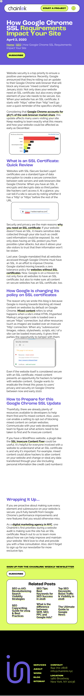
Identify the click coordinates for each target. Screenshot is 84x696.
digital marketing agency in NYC (32, 524)
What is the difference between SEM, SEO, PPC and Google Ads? (44, 611)
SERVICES (39, 665)
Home (10, 44)
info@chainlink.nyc (62, 671)
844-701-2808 (59, 667)
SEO (18, 44)
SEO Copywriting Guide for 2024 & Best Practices (21, 610)
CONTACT (57, 665)
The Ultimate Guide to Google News (66, 610)
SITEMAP (39, 681)
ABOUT (37, 669)
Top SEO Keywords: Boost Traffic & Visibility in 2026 (66, 593)
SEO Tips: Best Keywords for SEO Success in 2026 (45, 593)
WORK (37, 673)
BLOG (36, 677)
